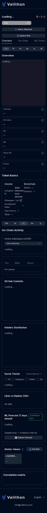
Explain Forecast (25, 437)
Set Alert (36, 449)
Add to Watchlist (25, 29)
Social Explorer (32, 374)
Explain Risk (25, 36)
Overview (7, 40)
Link (17, 200)
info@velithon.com (23, 505)
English (37, 497)
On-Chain (23, 40)
